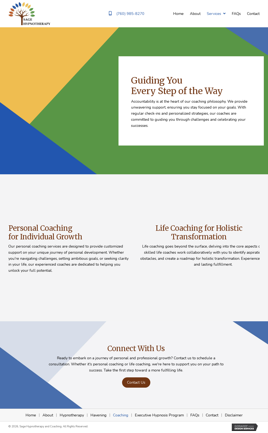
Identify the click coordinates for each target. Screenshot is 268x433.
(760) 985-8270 (130, 13)
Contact (212, 415)
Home (31, 415)
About (48, 415)
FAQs (194, 415)
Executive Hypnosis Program (159, 415)
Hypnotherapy (72, 415)
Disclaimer (234, 415)
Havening (98, 415)
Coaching (120, 415)
